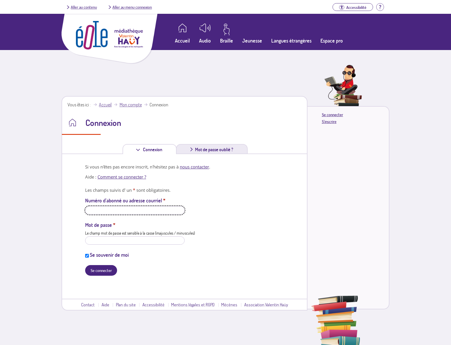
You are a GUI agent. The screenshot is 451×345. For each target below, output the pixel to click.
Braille (226, 40)
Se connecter (332, 114)
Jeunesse (252, 40)
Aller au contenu (84, 6)
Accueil (105, 105)
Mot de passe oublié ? (214, 149)
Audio (205, 40)
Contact (88, 304)
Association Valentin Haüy (266, 304)
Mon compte (131, 105)
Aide (105, 304)
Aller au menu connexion (132, 6)
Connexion (154, 149)
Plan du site (126, 304)
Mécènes (229, 304)
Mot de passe (100, 225)
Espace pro (331, 40)
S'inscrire (329, 121)
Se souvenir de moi (109, 255)
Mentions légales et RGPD (193, 304)
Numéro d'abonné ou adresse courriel (125, 200)
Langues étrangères (291, 40)
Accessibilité (153, 304)
